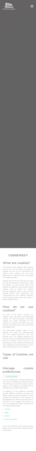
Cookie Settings (11, 376)
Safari (7, 412)
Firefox (7, 416)
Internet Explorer (11, 419)
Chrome (8, 409)
